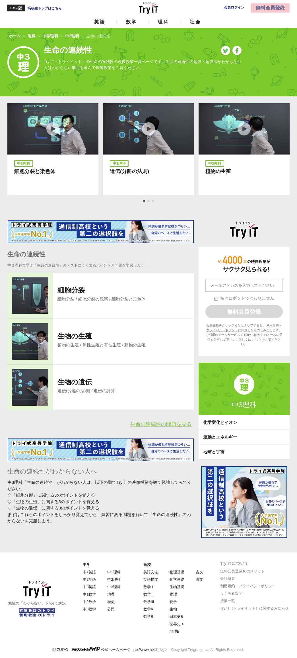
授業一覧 (227, 601)
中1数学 (89, 594)
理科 (163, 21)
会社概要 (227, 578)
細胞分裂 (71, 290)
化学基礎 (177, 579)
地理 (111, 594)
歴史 (111, 602)
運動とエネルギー (220, 436)
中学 (86, 564)
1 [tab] (144, 201)
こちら (256, 339)
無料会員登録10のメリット (242, 571)
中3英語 (89, 587)
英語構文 (150, 579)
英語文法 (150, 572)
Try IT (148, 8)
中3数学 (89, 609)
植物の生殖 (218, 171)
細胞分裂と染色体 (34, 171)
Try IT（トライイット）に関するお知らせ (254, 608)
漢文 (199, 579)
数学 (131, 21)
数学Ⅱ (148, 594)
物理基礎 (177, 572)
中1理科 (113, 572)
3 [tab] (153, 201)
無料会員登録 (270, 8)
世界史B (176, 624)
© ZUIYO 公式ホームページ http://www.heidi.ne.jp (110, 649)
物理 (173, 594)
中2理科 (113, 579)
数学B (148, 616)
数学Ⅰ (148, 587)
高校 (147, 564)
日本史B (176, 616)
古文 (199, 572)
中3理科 (244, 405)
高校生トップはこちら (45, 8)
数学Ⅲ (148, 602)
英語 (100, 21)
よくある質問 (231, 593)
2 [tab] (148, 201)
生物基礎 (177, 587)
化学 (173, 602)
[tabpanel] (52, 149)
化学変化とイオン (220, 422)
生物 (173, 609)
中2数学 (89, 602)
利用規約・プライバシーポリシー (248, 586)
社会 (195, 21)
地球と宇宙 (213, 451)
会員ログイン (234, 7)
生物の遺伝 (74, 382)
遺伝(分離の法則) (129, 171)
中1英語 (89, 572)
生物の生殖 (74, 336)
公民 (111, 609)
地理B (175, 631)
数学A (148, 609)
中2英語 (89, 579)
